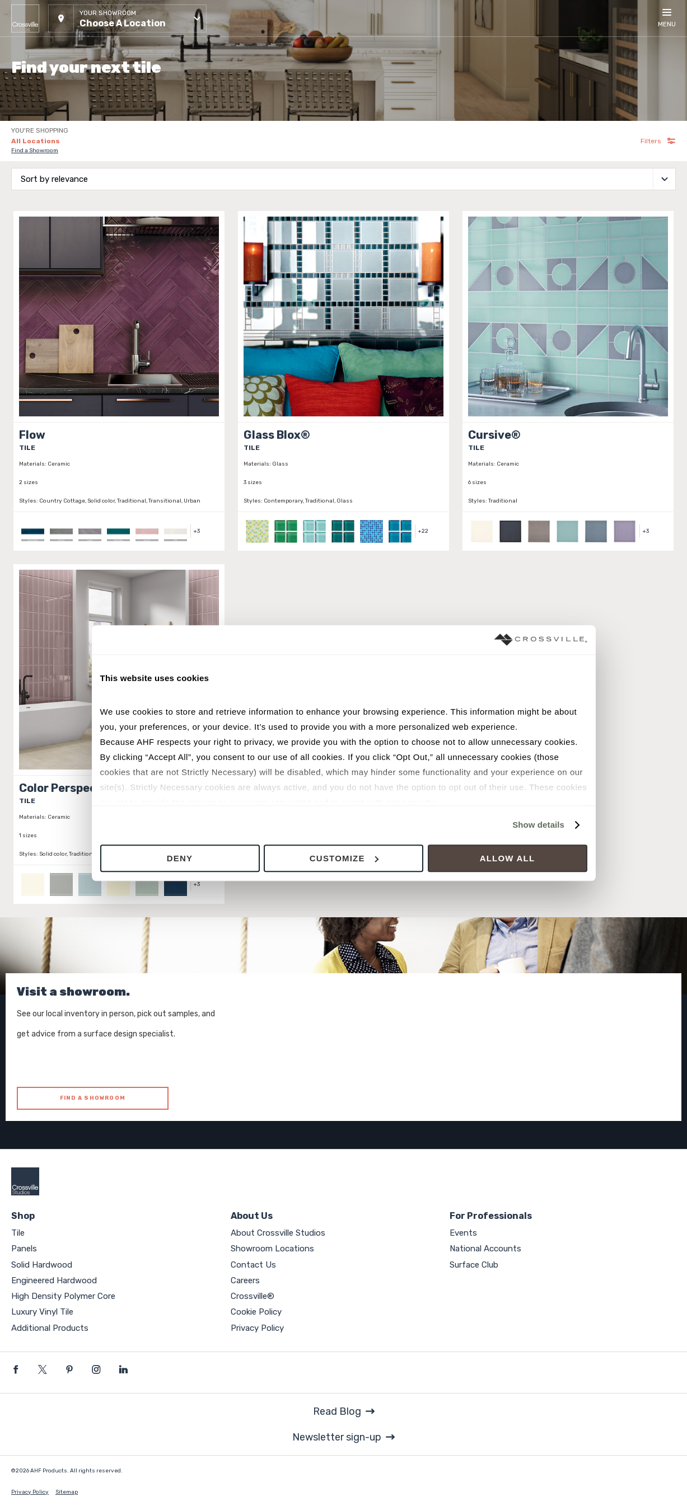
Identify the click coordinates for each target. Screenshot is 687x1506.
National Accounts (485, 1249)
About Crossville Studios (278, 1233)
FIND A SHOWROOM (92, 1098)
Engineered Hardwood (54, 1280)
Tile (18, 1233)
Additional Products (49, 1328)
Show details (538, 825)
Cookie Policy (256, 1312)
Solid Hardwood (41, 1265)
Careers (245, 1280)
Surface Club (474, 1265)
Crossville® (252, 1296)
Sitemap (66, 1492)
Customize (344, 858)
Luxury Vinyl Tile (42, 1312)
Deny (180, 858)
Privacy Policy (257, 1328)
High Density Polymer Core (63, 1296)
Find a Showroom (34, 150)
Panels (24, 1249)
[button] (127, 18)
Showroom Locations (272, 1249)
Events (463, 1233)
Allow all (507, 858)
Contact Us (253, 1265)
